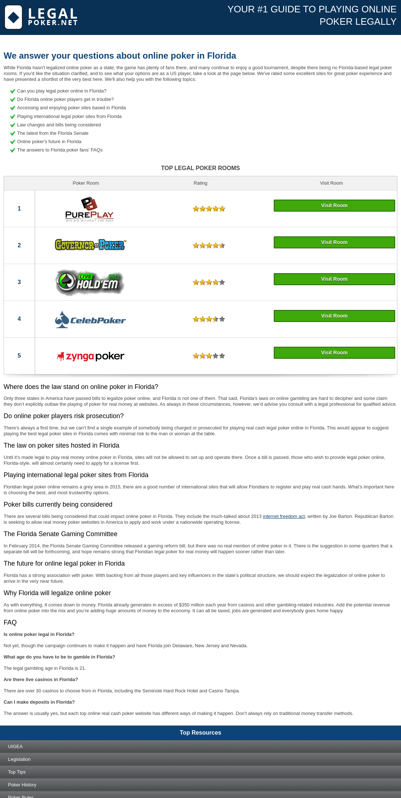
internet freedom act (284, 516)
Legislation (19, 759)
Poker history (22, 784)
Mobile (96, 61)
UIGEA (15, 746)
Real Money (68, 61)
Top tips (16, 772)
